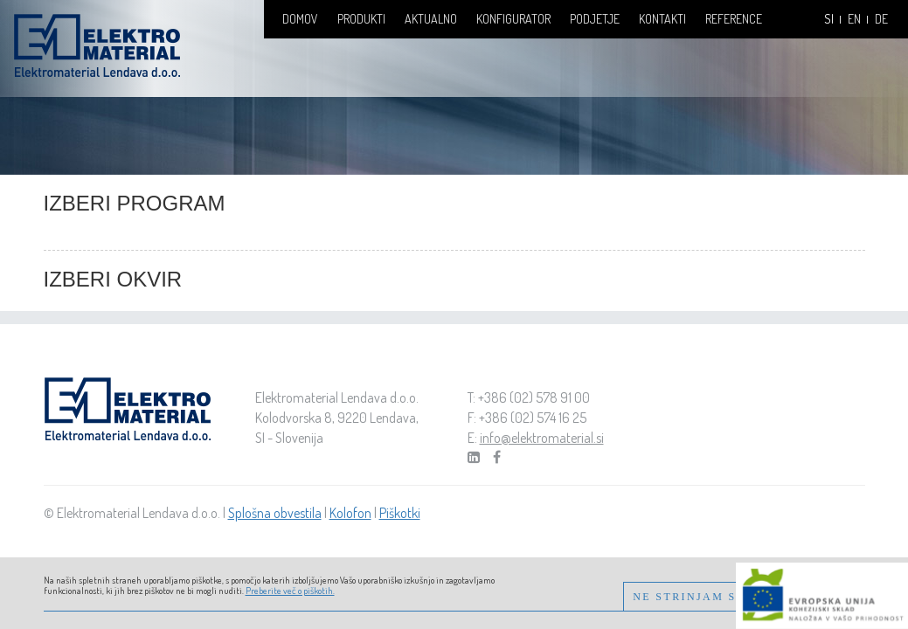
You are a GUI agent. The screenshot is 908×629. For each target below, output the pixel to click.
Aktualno (431, 18)
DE (881, 18)
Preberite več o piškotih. (290, 590)
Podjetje (595, 18)
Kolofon (350, 513)
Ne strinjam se (689, 597)
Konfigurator (513, 18)
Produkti (361, 18)
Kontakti (662, 18)
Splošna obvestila (275, 513)
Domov (300, 18)
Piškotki (399, 513)
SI (829, 18)
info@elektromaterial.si (542, 437)
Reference (733, 18)
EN (854, 18)
